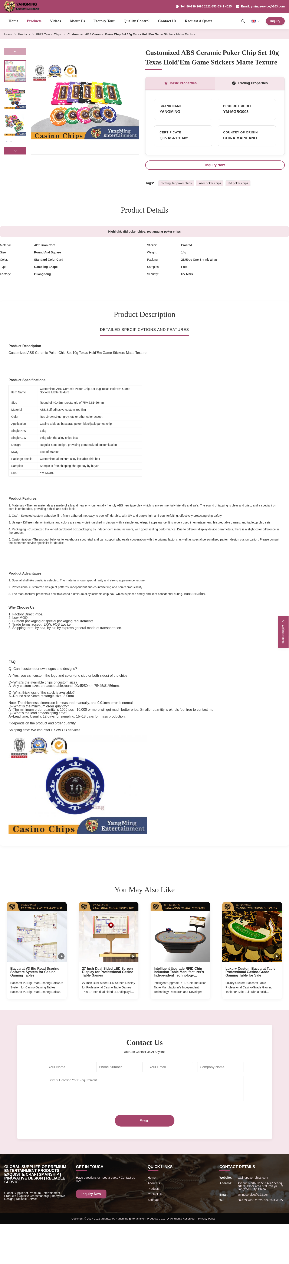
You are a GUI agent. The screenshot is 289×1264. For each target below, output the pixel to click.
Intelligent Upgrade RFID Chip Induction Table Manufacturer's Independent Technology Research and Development (179, 972)
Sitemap (153, 1199)
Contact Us (167, 21)
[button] (15, 150)
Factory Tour (104, 21)
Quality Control (137, 21)
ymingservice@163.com (253, 1194)
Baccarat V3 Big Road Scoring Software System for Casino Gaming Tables (34, 972)
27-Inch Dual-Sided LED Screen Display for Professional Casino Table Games (107, 972)
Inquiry (275, 21)
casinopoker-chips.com (252, 1177)
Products (34, 21)
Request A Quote (198, 21)
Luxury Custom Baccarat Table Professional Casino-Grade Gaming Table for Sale (250, 972)
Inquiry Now (215, 165)
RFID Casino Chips (49, 34)
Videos (55, 21)
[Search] (243, 21)
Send (144, 1120)
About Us (77, 21)
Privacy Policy (206, 1218)
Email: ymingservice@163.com (260, 6)
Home (13, 21)
